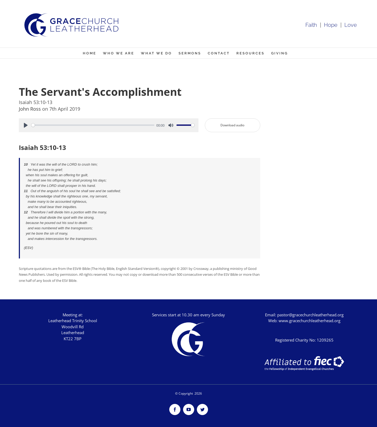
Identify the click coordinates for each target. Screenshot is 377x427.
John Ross (30, 109)
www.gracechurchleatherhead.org (309, 320)
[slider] (92, 125)
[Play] (25, 125)
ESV (28, 248)
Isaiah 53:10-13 (42, 147)
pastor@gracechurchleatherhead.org (310, 314)
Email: (271, 314)
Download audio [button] (232, 125)
